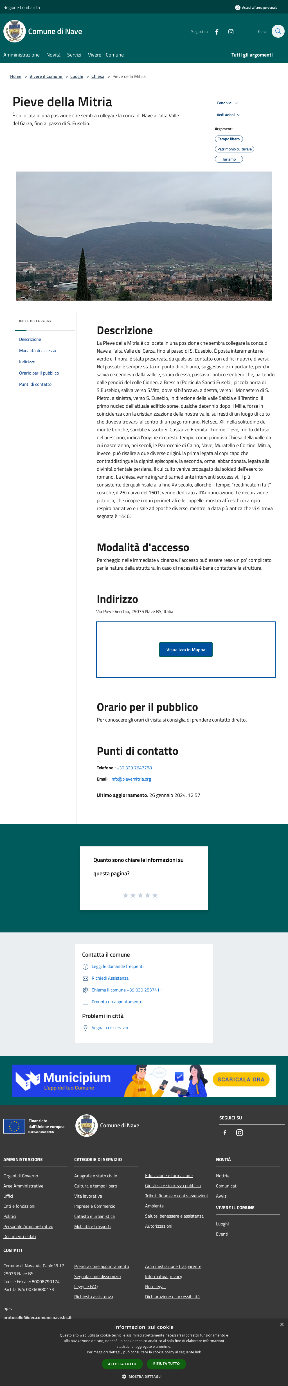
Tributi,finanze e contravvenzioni (176, 1195)
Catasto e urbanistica (94, 1216)
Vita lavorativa (88, 1196)
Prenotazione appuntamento (101, 1266)
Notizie (223, 1175)
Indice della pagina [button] (35, 321)
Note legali (155, 1286)
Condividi (228, 103)
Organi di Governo (20, 1175)
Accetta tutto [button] (122, 1364)
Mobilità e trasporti (92, 1226)
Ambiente (154, 1205)
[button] (144, 1376)
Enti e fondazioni (19, 1206)
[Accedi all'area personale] (256, 7)
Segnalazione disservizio (97, 1276)
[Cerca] (278, 31)
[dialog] (144, 1352)
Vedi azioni (229, 115)
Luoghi (76, 76)
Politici (9, 1216)
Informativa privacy (163, 1276)
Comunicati (227, 1185)
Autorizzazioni (158, 1226)
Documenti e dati (19, 1236)
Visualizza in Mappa (185, 649)
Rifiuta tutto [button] (166, 1363)
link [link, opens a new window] (198, 1352)
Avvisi (222, 1196)
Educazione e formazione (169, 1175)
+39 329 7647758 (134, 767)
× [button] (282, 1325)
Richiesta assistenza (93, 1296)
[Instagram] (227, 31)
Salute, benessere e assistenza (174, 1216)
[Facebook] (213, 31)
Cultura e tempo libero (95, 1185)
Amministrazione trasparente (173, 1266)
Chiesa (97, 76)
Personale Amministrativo (28, 1226)
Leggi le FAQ (86, 1286)
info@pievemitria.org (131, 779)
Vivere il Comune (46, 76)
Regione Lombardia (21, 7)
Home (15, 76)
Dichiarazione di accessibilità (172, 1296)
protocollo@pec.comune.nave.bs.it (37, 1317)
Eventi (222, 1234)
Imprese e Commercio (94, 1206)
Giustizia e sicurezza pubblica (173, 1185)
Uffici (8, 1196)
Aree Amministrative (23, 1185)
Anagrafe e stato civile (95, 1175)
